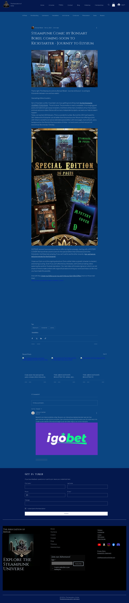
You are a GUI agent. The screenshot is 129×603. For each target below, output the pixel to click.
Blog (52, 541)
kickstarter (44, 327)
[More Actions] (96, 413)
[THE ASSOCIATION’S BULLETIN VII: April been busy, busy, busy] (64, 364)
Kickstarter (101, 532)
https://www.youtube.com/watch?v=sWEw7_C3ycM (47, 280)
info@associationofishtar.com (106, 557)
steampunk (35, 327)
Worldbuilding (34, 15)
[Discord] (118, 544)
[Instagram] (109, 544)
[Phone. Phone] (47, 495)
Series (94, 15)
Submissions (45, 15)
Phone (26, 491)
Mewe (99, 535)
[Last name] (87, 486)
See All (105, 354)
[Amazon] (104, 544)
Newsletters (55, 15)
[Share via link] (45, 338)
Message (27, 500)
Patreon (100, 530)
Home (53, 529)
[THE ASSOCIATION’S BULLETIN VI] (94, 364)
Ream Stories (101, 539)
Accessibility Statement (104, 553)
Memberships (55, 547)
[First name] (44, 486)
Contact (53, 538)
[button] (113, 5)
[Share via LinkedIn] (41, 338)
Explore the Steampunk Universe (17, 564)
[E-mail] (87, 495)
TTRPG (53, 535)
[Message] (66, 503)
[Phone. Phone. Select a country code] (28, 495)
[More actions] (96, 28)
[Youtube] (99, 544)
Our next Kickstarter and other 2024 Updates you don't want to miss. (35, 376)
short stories (65, 15)
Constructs (76, 15)
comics (52, 327)
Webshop (54, 544)
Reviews (102, 15)
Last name (70, 483)
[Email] (61, 563)
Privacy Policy (101, 551)
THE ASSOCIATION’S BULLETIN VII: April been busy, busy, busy (64, 376)
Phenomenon (86, 15)
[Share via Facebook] (32, 338)
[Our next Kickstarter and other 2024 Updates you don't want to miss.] (35, 364)
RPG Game (101, 537)
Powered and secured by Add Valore (69, 599)
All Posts (24, 15)
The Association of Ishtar (14, 530)
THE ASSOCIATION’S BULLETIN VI (91, 376)
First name (28, 483)
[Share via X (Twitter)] (36, 338)
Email (53, 560)
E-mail (69, 492)
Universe (54, 532)
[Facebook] (113, 544)
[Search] (109, 5)
